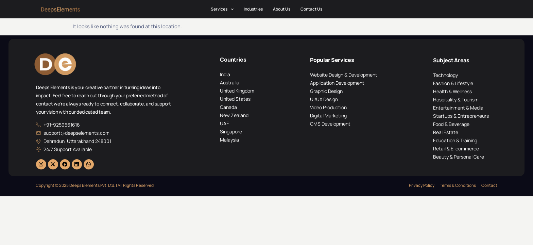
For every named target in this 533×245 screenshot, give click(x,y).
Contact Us (311, 9)
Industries (253, 9)
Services (222, 9)
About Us (281, 9)
